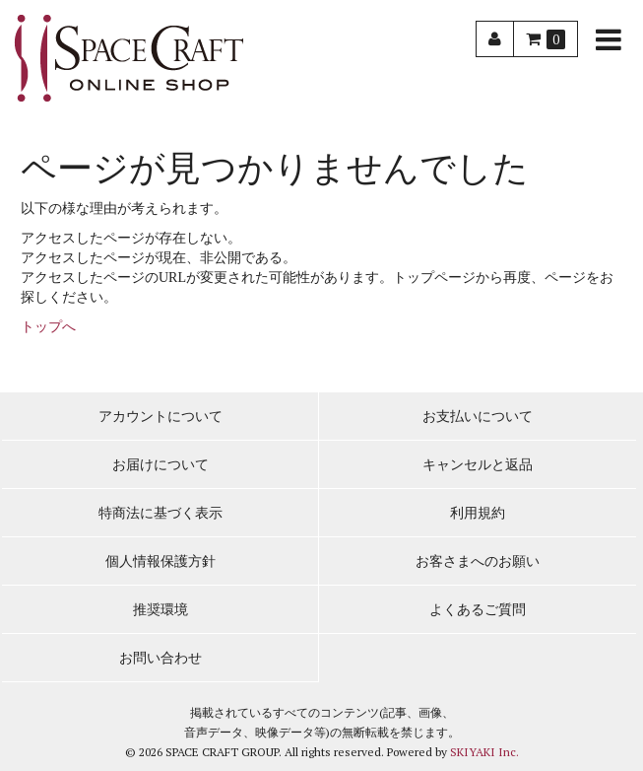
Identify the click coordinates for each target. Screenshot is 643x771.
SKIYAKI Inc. (484, 751)
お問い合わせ (160, 658)
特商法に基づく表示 (160, 513)
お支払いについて (477, 416)
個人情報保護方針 (160, 561)
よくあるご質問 (477, 609)
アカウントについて (160, 416)
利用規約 (477, 513)
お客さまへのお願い (478, 561)
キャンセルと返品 (477, 464)
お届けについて (160, 464)
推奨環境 (160, 609)
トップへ (48, 326)
